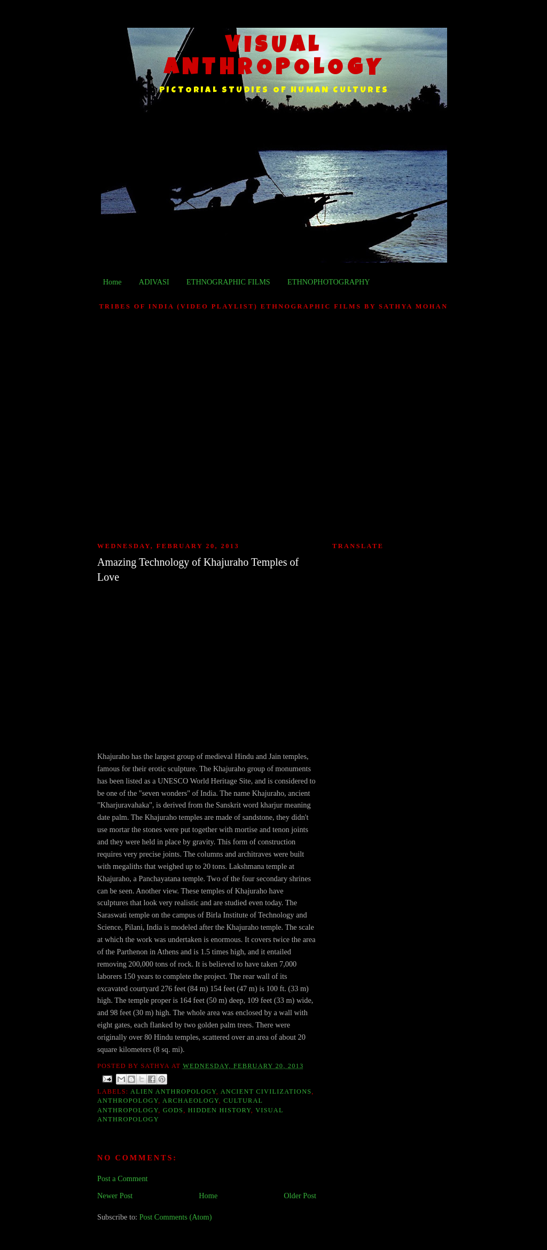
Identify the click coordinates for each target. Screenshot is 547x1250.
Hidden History (219, 1110)
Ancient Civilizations (266, 1091)
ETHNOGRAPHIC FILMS (228, 282)
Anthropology (127, 1100)
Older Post (300, 1195)
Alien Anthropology (173, 1091)
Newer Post (114, 1195)
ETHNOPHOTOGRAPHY (328, 282)
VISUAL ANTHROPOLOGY (274, 58)
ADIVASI (154, 282)
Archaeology (190, 1100)
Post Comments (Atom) (175, 1217)
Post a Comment (122, 1178)
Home (112, 282)
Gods (173, 1110)
